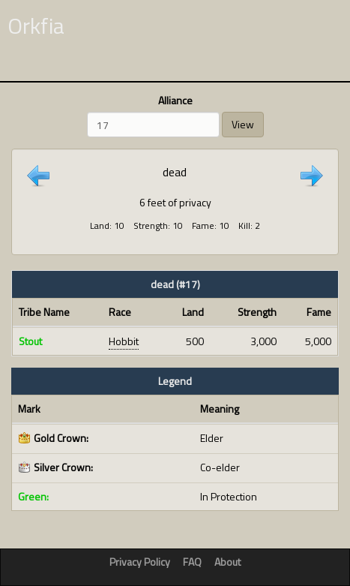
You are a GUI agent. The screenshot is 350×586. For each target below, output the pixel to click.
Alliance (175, 100)
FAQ (192, 561)
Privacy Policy (139, 561)
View (243, 124)
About (227, 561)
